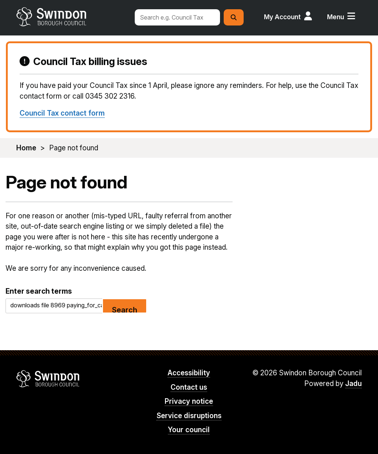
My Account (282, 17)
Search (124, 309)
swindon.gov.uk (71, 16)
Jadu (353, 383)
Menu (335, 17)
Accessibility (189, 373)
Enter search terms (39, 291)
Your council (189, 430)
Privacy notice (189, 401)
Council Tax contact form (62, 113)
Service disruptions (189, 416)
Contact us (189, 387)
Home (26, 148)
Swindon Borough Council (48, 378)
